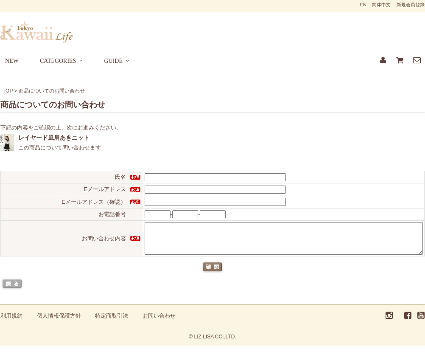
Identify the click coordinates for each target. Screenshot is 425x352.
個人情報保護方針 (59, 322)
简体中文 (381, 4)
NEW (12, 61)
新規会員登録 (411, 4)
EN (363, 4)
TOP (8, 91)
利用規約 (11, 322)
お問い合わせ (159, 322)
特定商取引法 (111, 322)
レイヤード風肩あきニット (53, 137)
